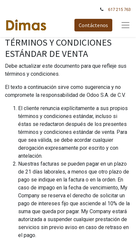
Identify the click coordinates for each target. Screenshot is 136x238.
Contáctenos (93, 25)
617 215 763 (119, 9)
